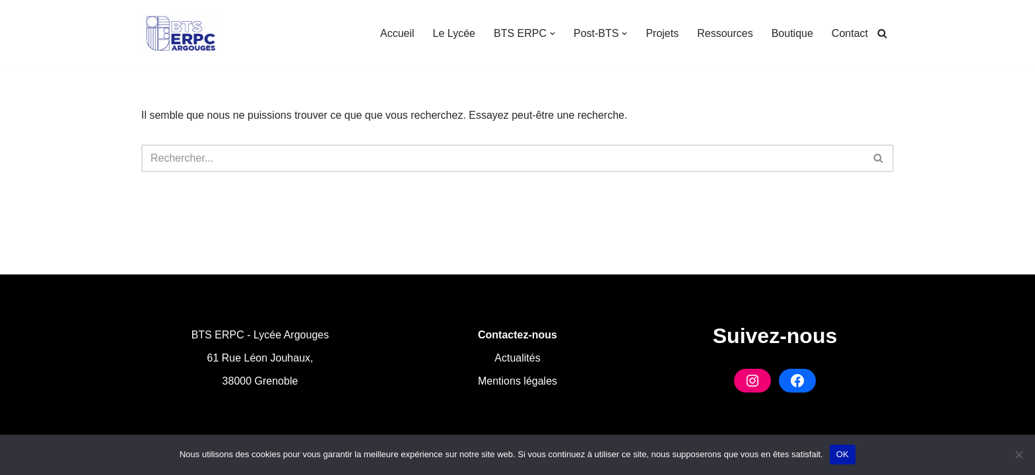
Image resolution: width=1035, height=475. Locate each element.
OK (842, 454)
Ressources (724, 33)
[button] (552, 33)
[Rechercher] (882, 33)
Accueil (397, 33)
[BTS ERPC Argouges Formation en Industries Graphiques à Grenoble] (180, 33)
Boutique (792, 33)
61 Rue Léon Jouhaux (258, 358)
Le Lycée (454, 33)
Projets (662, 33)
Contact (850, 33)
